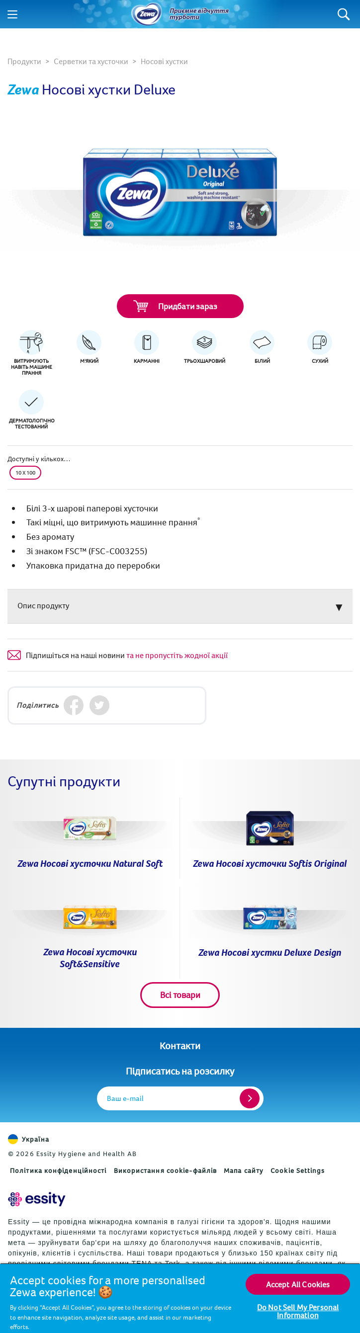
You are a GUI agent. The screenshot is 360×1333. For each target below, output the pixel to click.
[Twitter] (99, 705)
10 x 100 (25, 472)
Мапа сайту (244, 1170)
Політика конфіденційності (58, 1170)
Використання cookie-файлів (165, 1170)
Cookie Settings (297, 1170)
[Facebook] (74, 705)
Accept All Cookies (298, 1284)
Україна (28, 1139)
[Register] (250, 1098)
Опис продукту (43, 605)
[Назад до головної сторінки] (147, 14)
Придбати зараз (175, 306)
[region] (180, 1298)
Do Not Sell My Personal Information (298, 1311)
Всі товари (180, 994)
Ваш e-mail (125, 1098)
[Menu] (12, 14)
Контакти (180, 1045)
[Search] (344, 14)
